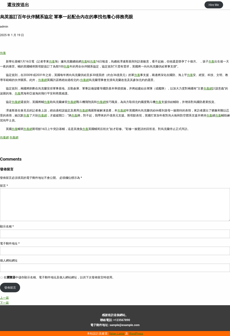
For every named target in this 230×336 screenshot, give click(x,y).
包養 (3, 53)
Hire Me (214, 5)
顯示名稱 (7, 226)
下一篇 (4, 302)
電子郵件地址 (10, 243)
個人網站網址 (9, 260)
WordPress (136, 333)
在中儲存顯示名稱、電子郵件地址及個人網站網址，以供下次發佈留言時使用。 (59, 277)
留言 (4, 185)
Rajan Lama (116, 333)
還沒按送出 (18, 4)
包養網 (42, 80)
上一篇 (4, 297)
